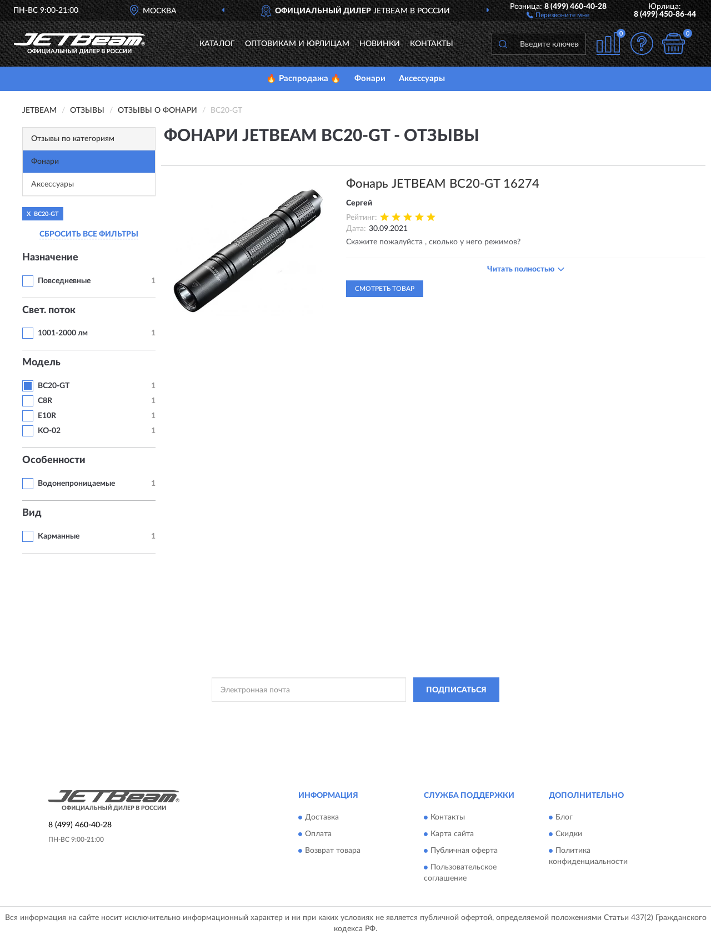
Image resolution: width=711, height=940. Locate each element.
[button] (558, 14)
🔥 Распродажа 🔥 (303, 78)
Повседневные (64, 281)
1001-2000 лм (63, 333)
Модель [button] (41, 363)
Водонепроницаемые (76, 483)
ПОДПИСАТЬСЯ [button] (456, 690)
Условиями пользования (452, 714)
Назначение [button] (50, 258)
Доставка (322, 817)
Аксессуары (422, 78)
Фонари (369, 78)
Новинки (379, 44)
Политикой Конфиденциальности (354, 714)
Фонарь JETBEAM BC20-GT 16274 (442, 184)
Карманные (58, 536)
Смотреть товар (384, 288)
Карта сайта (452, 834)
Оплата (318, 834)
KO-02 (49, 431)
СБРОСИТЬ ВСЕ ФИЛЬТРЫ (88, 234)
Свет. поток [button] (49, 310)
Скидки (568, 834)
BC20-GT (53, 386)
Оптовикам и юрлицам (297, 44)
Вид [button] (32, 513)
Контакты (431, 44)
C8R (45, 401)
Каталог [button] (217, 44)
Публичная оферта (464, 850)
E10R (47, 416)
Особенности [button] (54, 460)
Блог (564, 817)
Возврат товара (332, 850)
